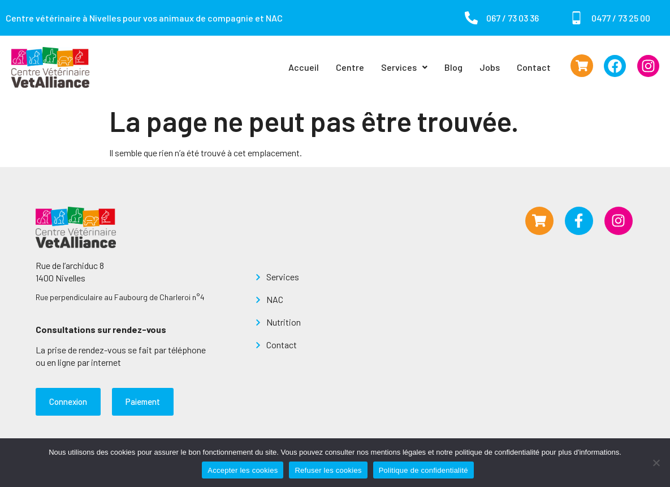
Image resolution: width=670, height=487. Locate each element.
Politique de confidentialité (423, 470)
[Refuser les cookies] (656, 462)
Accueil (303, 67)
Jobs (489, 67)
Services (404, 67)
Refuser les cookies (328, 470)
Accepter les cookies (243, 470)
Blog (453, 67)
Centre (350, 67)
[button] (404, 67)
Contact (534, 67)
